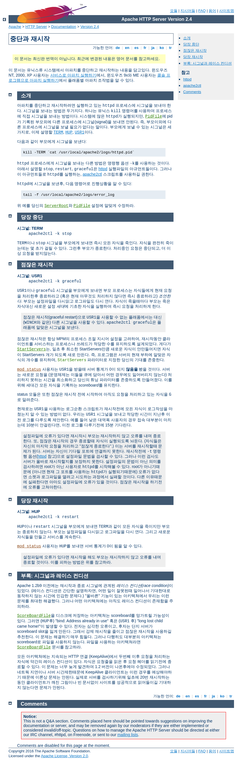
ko (162, 48)
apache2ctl (192, 85)
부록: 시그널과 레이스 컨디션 (207, 63)
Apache (15, 26)
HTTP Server (36, 26)
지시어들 (187, 11)
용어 (212, 11)
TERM (58, 132)
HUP (68, 132)
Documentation (63, 26)
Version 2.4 (89, 26)
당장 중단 (191, 44)
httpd (187, 79)
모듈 (174, 11)
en (127, 48)
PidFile (153, 116)
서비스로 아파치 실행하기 (73, 75)
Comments (192, 92)
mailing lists (127, 734)
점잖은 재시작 (195, 50)
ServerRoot (56, 206)
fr (145, 48)
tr (170, 48)
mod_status (29, 369)
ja (153, 48)
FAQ (202, 11)
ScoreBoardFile (34, 615)
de (117, 48)
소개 (187, 38)
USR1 (79, 132)
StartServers (31, 349)
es (136, 48)
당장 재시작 (193, 57)
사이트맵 (226, 11)
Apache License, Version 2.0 (64, 756)
